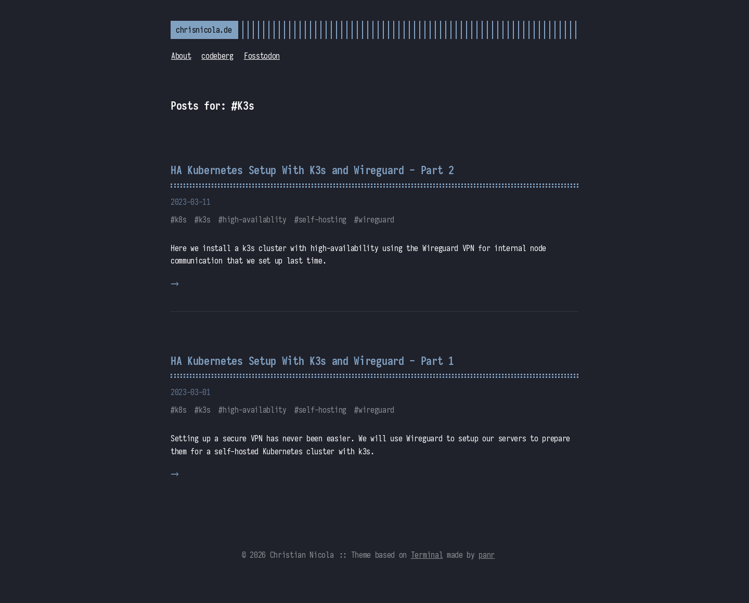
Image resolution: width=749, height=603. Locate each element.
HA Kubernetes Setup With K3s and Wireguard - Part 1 (312, 360)
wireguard (376, 219)
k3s (205, 219)
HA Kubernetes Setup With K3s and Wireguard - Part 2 (312, 170)
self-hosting (322, 219)
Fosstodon (262, 55)
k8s (181, 219)
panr (487, 554)
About (181, 55)
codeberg (217, 55)
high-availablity (255, 219)
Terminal (427, 554)
